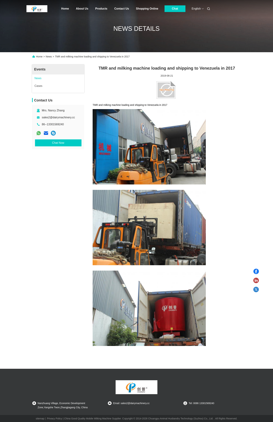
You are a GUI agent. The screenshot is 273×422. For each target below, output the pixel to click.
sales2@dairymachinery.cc (58, 117)
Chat (175, 8)
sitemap (40, 418)
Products (101, 8)
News (49, 56)
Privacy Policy (54, 418)
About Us (82, 8)
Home (65, 8)
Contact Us (121, 8)
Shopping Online (147, 8)
